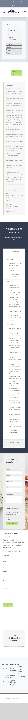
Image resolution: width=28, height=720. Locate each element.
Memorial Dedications (13, 676)
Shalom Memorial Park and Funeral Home (12, 696)
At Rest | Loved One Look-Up (13, 682)
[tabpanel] (14, 348)
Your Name (8, 469)
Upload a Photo (10, 506)
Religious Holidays (20, 670)
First (4, 561)
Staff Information (21, 675)
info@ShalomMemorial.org (10, 700)
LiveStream (9, 44)
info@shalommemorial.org (7, 684)
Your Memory (9, 494)
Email (5, 571)
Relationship (9, 481)
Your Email (8, 475)
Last (4, 568)
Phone (5, 580)
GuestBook (9, 50)
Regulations (18, 698)
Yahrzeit (9, 53)
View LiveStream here (16, 73)
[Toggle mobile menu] (25, 11)
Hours (20, 666)
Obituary (9, 47)
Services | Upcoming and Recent (13, 670)
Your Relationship (8, 589)
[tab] (14, 251)
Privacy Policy (12, 698)
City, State (8, 487)
